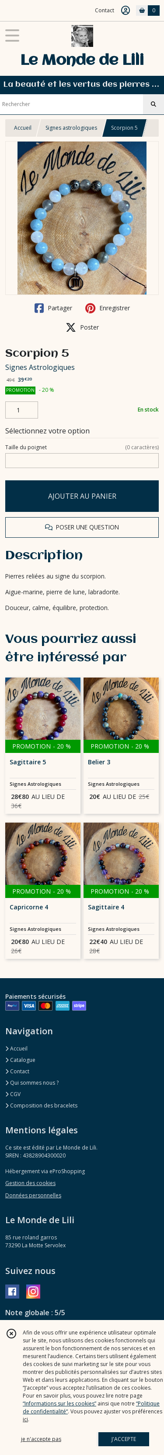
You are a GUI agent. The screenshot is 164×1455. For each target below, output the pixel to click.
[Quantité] (21, 410)
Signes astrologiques (71, 127)
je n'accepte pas (41, 1439)
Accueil (22, 127)
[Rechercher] (153, 104)
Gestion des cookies (30, 1183)
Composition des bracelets (41, 1105)
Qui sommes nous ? (32, 1082)
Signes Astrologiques (40, 367)
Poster (82, 327)
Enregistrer (107, 308)
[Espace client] (125, 10)
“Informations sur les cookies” (59, 1403)
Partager (53, 308)
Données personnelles (33, 1195)
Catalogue (20, 1060)
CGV (13, 1094)
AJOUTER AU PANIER (82, 496)
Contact (104, 10)
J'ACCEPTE (124, 1439)
